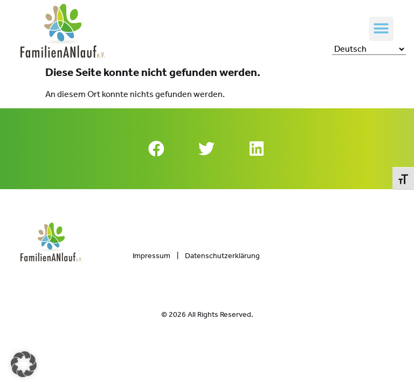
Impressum (151, 255)
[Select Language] (369, 49)
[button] (381, 29)
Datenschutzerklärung (222, 255)
